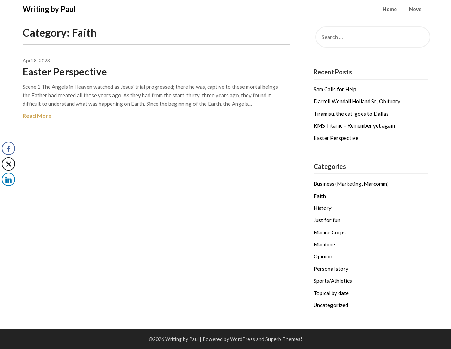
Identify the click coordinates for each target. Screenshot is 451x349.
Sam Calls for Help (335, 89)
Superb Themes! (283, 339)
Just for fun (327, 220)
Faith (320, 196)
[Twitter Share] (8, 164)
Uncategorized (331, 305)
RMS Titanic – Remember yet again (354, 125)
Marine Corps (330, 232)
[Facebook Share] (8, 148)
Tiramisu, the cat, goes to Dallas (351, 113)
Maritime (324, 244)
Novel (416, 9)
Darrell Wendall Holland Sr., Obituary (357, 101)
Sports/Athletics (333, 280)
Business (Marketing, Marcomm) (351, 183)
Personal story (331, 268)
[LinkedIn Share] (8, 179)
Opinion (323, 256)
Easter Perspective (65, 72)
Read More (37, 115)
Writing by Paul (49, 9)
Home (390, 9)
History (323, 208)
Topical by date (331, 293)
